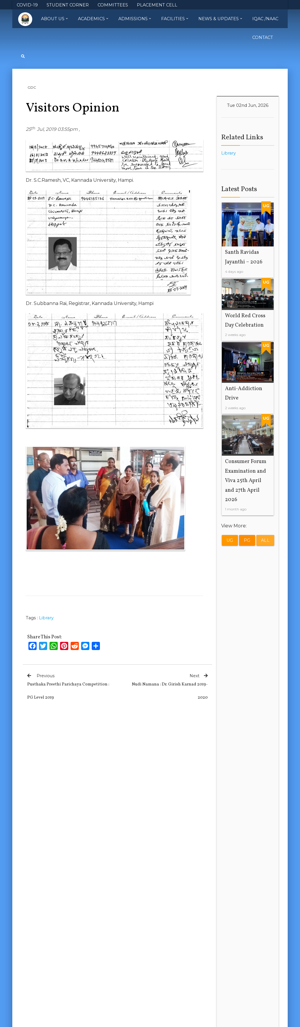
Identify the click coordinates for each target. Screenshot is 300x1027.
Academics (93, 18)
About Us (54, 18)
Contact (262, 37)
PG (247, 540)
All (265, 540)
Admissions (134, 18)
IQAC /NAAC (265, 18)
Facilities (174, 18)
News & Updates (220, 18)
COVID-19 (27, 5)
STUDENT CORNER (68, 5)
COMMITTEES (113, 5)
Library (46, 617)
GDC (32, 87)
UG (229, 540)
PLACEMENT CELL (157, 5)
